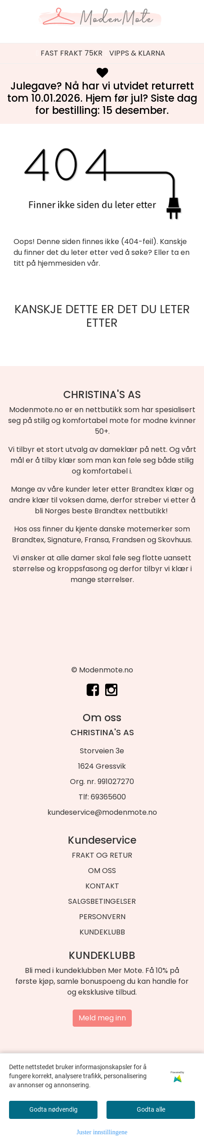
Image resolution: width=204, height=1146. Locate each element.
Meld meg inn (102, 1018)
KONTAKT (102, 886)
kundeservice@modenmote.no (102, 812)
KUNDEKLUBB (102, 932)
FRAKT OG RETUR (102, 855)
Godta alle (151, 1109)
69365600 (108, 797)
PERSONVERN (102, 916)
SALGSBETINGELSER (102, 901)
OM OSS (102, 870)
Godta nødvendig (53, 1109)
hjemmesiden (61, 263)
